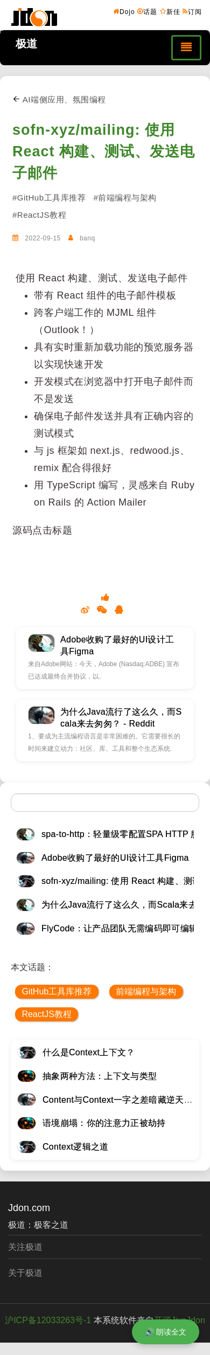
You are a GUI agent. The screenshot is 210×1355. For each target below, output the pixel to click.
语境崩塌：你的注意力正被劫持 (104, 1123)
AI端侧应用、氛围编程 (59, 99)
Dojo (124, 11)
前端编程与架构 (146, 991)
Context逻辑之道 (76, 1146)
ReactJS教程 (46, 1014)
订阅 (192, 11)
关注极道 (25, 1247)
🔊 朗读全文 (165, 1332)
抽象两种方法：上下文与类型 (100, 1076)
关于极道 (25, 1272)
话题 (147, 11)
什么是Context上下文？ (89, 1052)
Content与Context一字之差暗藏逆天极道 (122, 1099)
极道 (26, 44)
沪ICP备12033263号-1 (48, 1320)
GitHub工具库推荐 (57, 991)
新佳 (170, 11)
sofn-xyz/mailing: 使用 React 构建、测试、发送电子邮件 (103, 151)
